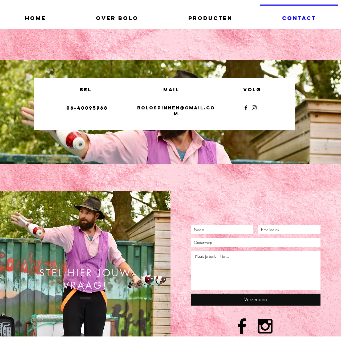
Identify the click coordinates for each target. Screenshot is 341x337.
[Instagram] (254, 108)
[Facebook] (246, 108)
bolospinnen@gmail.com (176, 111)
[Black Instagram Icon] (265, 326)
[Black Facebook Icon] (242, 326)
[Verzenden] (255, 300)
